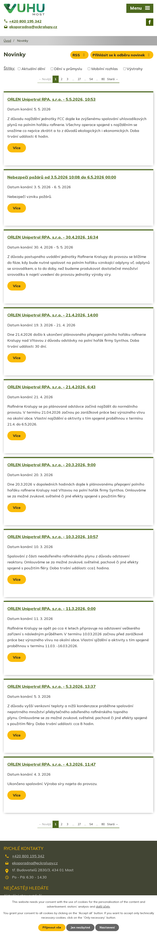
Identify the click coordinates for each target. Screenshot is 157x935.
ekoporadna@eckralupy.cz (35, 863)
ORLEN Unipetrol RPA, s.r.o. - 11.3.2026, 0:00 (51, 608)
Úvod (7, 41)
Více (16, 147)
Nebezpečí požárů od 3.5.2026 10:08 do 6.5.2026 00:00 (61, 177)
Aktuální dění (33, 68)
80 (103, 79)
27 (79, 79)
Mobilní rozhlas (104, 68)
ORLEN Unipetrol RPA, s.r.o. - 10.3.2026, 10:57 (52, 536)
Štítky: (9, 68)
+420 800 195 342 (28, 856)
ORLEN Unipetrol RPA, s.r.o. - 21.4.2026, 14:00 (52, 315)
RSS (79, 55)
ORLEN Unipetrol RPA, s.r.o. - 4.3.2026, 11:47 (51, 764)
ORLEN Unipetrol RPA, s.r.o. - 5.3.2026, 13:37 (51, 686)
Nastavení (107, 927)
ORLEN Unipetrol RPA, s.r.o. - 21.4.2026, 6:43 (51, 386)
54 (91, 79)
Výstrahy (135, 68)
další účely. (103, 906)
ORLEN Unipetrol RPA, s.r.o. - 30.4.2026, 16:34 (52, 237)
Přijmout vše (52, 927)
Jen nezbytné (80, 927)
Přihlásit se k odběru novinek (122, 55)
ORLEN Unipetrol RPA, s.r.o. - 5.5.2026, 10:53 (51, 99)
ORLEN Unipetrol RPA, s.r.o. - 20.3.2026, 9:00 (51, 464)
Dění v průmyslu (68, 68)
